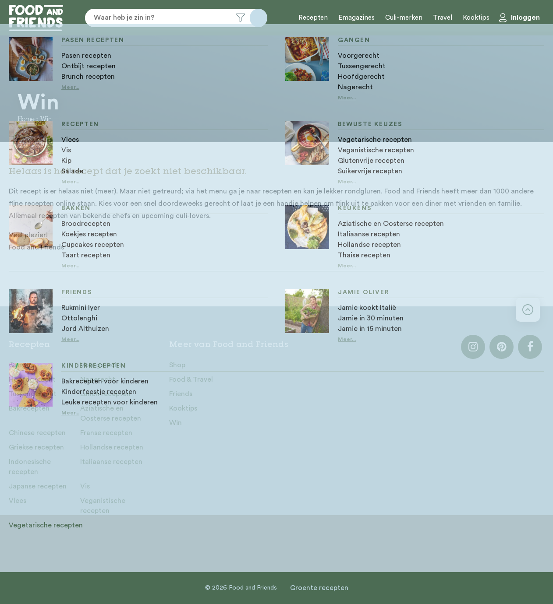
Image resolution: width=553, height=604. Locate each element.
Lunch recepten (105, 393)
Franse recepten (106, 432)
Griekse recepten (36, 447)
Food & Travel (191, 379)
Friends (180, 393)
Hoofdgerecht (32, 379)
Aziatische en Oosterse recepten (110, 413)
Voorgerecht (101, 365)
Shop (177, 365)
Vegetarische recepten (46, 525)
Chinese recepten (37, 432)
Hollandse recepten (111, 447)
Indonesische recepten (30, 466)
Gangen (21, 365)
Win (175, 422)
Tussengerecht (33, 393)
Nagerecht (97, 379)
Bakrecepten (29, 408)
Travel (442, 17)
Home (26, 120)
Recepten (313, 17)
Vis (85, 486)
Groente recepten (319, 587)
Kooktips (476, 17)
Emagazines (356, 17)
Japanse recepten (38, 486)
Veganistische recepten (102, 505)
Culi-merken (403, 17)
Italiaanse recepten (111, 461)
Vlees (17, 500)
